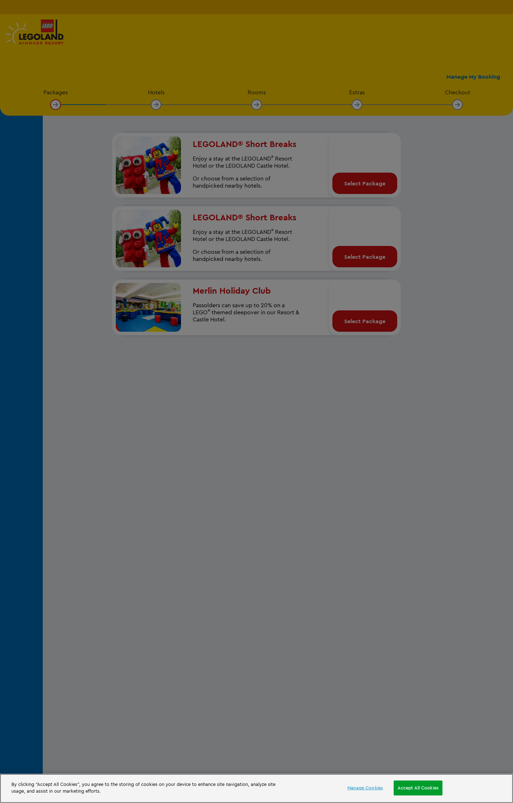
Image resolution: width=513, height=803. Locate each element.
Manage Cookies (365, 788)
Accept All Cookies (418, 788)
